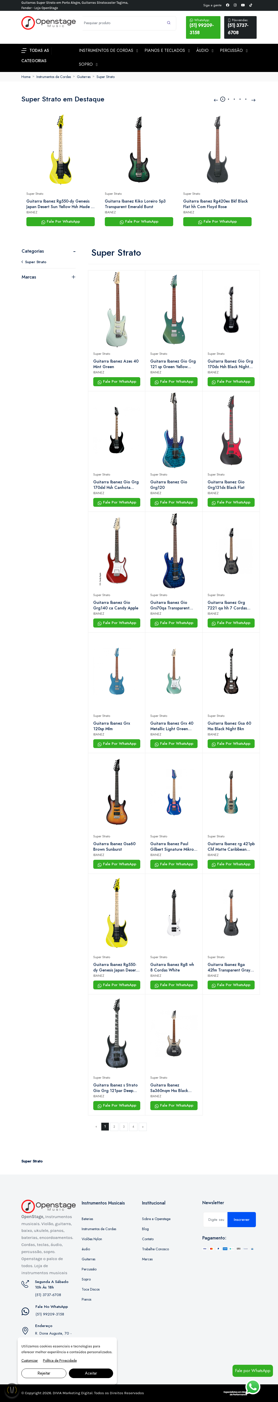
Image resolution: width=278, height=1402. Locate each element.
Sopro (86, 1279)
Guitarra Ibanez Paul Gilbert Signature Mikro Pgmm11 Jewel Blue (172, 846)
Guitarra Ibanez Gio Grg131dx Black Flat (226, 484)
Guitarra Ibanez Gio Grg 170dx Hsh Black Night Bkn (230, 364)
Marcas (29, 277)
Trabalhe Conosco (155, 1249)
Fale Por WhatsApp (60, 221)
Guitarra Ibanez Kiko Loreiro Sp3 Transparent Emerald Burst (135, 204)
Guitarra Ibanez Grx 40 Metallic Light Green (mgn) (171, 726)
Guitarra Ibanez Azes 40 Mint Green (115, 364)
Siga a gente (212, 5)
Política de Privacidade (60, 1360)
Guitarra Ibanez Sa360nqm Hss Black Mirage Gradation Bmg (171, 1088)
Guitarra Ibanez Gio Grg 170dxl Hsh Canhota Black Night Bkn (116, 484)
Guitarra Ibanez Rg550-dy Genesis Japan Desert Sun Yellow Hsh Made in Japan (60, 204)
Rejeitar (43, 1373)
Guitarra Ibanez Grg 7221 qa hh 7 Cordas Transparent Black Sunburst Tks (227, 605)
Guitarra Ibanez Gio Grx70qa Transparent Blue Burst (170, 605)
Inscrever (242, 1219)
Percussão (89, 1269)
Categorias (33, 251)
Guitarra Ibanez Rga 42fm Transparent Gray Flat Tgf (229, 967)
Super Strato (106, 76)
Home (25, 76)
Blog (145, 1228)
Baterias (87, 1218)
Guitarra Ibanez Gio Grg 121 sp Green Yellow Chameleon (173, 364)
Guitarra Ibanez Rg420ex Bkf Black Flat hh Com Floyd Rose (215, 204)
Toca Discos (91, 1289)
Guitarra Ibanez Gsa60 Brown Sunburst (114, 846)
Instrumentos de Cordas (53, 76)
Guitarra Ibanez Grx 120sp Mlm (111, 726)
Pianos (86, 1299)
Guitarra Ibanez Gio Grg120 (168, 484)
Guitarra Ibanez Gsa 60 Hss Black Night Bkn (229, 726)
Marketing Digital (77, 1393)
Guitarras (83, 76)
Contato (148, 1238)
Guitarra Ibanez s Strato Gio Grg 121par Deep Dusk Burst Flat (115, 1088)
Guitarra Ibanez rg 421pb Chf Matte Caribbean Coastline (231, 846)
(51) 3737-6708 (240, 27)
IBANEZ (31, 212)
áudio (86, 1249)
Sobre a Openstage (156, 1218)
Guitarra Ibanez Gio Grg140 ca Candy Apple (115, 605)
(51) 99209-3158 (203, 27)
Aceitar (91, 1373)
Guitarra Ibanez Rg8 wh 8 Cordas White (172, 967)
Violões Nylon (92, 1238)
